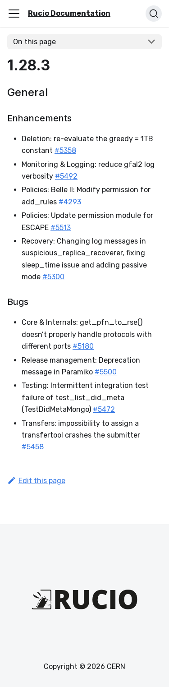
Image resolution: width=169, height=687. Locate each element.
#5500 (106, 372)
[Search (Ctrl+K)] (154, 13)
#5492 (66, 176)
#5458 (33, 447)
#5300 (53, 276)
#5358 (65, 150)
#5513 (60, 227)
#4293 (70, 202)
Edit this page (36, 480)
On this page (34, 41)
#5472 (104, 409)
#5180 (83, 346)
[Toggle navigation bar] (14, 13)
